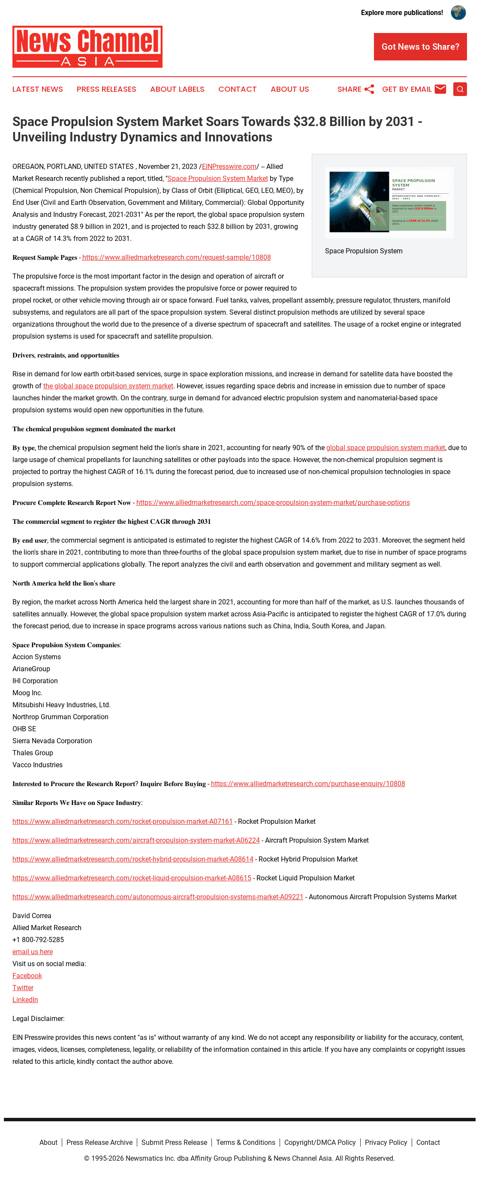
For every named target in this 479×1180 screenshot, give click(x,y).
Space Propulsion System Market (218, 178)
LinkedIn (25, 1000)
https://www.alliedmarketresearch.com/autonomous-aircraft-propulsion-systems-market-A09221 (158, 897)
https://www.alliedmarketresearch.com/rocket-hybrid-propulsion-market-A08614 (132, 859)
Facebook (27, 976)
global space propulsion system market (385, 448)
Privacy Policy (386, 1142)
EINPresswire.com (229, 166)
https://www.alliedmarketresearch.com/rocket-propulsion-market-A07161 (122, 821)
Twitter (22, 988)
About (48, 1142)
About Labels (177, 89)
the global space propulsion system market (108, 386)
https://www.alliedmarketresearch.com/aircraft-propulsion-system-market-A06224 (136, 840)
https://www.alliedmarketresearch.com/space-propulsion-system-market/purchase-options (273, 502)
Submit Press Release (174, 1142)
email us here (32, 952)
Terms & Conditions (245, 1142)
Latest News (37, 89)
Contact (237, 89)
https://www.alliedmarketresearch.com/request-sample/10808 (176, 257)
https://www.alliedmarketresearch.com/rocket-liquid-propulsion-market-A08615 (131, 878)
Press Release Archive (99, 1142)
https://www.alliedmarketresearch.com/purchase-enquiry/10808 (308, 784)
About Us (290, 89)
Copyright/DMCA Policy (320, 1142)
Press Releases (106, 89)
